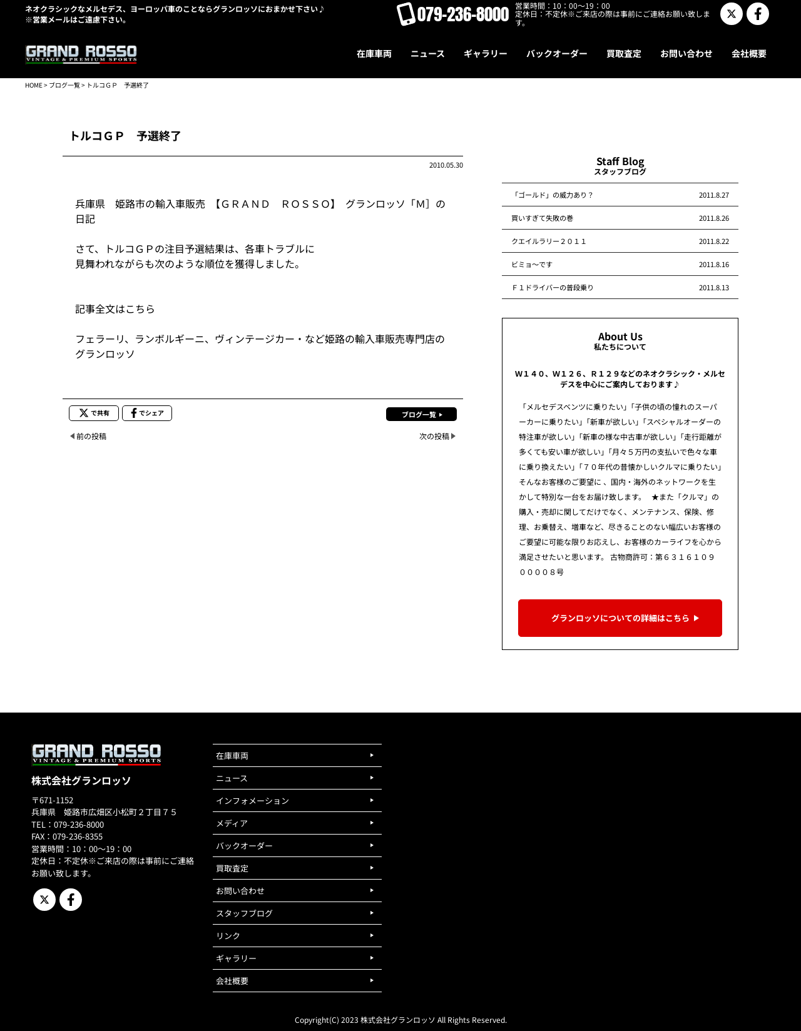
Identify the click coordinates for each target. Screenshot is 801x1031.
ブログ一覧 (64, 84)
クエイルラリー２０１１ (549, 241)
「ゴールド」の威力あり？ (552, 195)
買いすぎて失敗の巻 (542, 218)
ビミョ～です (532, 264)
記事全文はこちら (115, 308)
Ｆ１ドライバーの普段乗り (552, 287)
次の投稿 (434, 435)
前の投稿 (91, 435)
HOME (34, 84)
